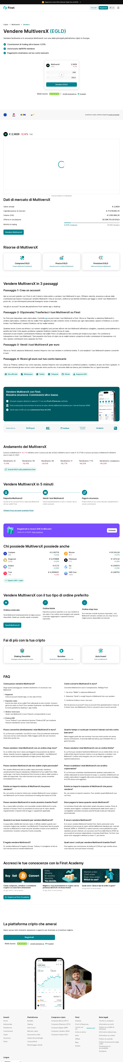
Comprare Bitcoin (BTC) (60, 1021)
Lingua (6, 1057)
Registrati (103, 8)
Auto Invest (31, 1028)
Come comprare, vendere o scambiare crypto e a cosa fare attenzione (19, 887)
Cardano (11, 552)
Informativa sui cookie (107, 1035)
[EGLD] (61, 77)
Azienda (78, 1021)
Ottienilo (112, 530)
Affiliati (77, 1039)
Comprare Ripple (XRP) (59, 1028)
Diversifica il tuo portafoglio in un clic (61, 659)
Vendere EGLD (61, 84)
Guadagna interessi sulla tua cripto (22, 659)
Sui (70, 566)
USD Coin (72, 572)
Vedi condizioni (37, 532)
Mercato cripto (32, 1031)
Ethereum (73, 559)
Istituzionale (7, 1024)
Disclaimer (103, 1051)
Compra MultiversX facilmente (22, 266)
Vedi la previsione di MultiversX (101, 266)
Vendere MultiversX (13, 232)
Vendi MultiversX (12, 625)
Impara (77, 1046)
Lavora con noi (85, 1028)
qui (46, 318)
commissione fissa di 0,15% (40, 410)
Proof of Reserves (53, 401)
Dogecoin (12, 559)
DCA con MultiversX (100, 659)
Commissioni (8, 1031)
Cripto (5, 1034)
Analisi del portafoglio (35, 1038)
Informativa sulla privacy (107, 1032)
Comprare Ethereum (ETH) (61, 1024)
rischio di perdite (113, 115)
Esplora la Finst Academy (17, 897)
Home (5, 1021)
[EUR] (61, 72)
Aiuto (77, 1035)
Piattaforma (7, 1028)
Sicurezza (7, 1038)
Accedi (94, 8)
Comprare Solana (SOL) (59, 1034)
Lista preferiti (32, 1041)
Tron (10, 572)
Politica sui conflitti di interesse (106, 1028)
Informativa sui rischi (106, 1024)
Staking (30, 1024)
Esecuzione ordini (33, 1034)
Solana (11, 566)
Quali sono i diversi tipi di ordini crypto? (98, 886)
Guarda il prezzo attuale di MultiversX (61, 266)
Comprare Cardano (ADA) (60, 1031)
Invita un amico (80, 1032)
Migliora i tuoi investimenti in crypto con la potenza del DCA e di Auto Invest (61, 887)
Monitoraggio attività (34, 1045)
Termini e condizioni (106, 1021)
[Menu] (118, 7)
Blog (76, 1042)
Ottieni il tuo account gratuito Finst (18, 510)
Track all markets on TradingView (61, 196)
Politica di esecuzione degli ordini (109, 1043)
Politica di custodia (106, 1039)
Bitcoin (72, 552)
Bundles (30, 1021)
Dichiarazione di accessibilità (104, 1047)
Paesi (5, 1041)
